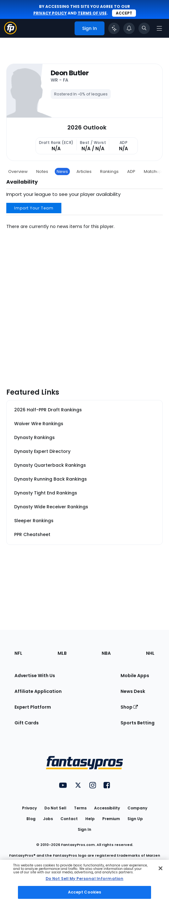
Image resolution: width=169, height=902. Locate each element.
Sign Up (135, 818)
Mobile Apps (135, 675)
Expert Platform (32, 707)
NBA (106, 653)
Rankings (109, 171)
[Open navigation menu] (159, 28)
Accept (124, 13)
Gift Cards (26, 723)
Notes (42, 171)
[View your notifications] (129, 28)
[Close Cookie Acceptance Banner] (160, 868)
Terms (80, 808)
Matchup (153, 171)
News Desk (133, 691)
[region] (84, 881)
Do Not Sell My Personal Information (84, 878)
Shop (129, 707)
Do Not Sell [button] (55, 808)
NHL (150, 653)
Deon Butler (69, 73)
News (62, 171)
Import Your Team (34, 208)
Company (137, 808)
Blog (31, 818)
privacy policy (50, 13)
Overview (18, 171)
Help (90, 818)
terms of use (92, 13)
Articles (84, 171)
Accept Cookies (84, 892)
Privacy (29, 808)
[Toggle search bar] (144, 28)
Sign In (84, 829)
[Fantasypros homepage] (10, 32)
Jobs (48, 818)
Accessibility (107, 808)
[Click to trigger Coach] (114, 28)
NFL (18, 653)
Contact (69, 818)
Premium (111, 818)
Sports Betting (138, 723)
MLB (62, 653)
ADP (131, 171)
